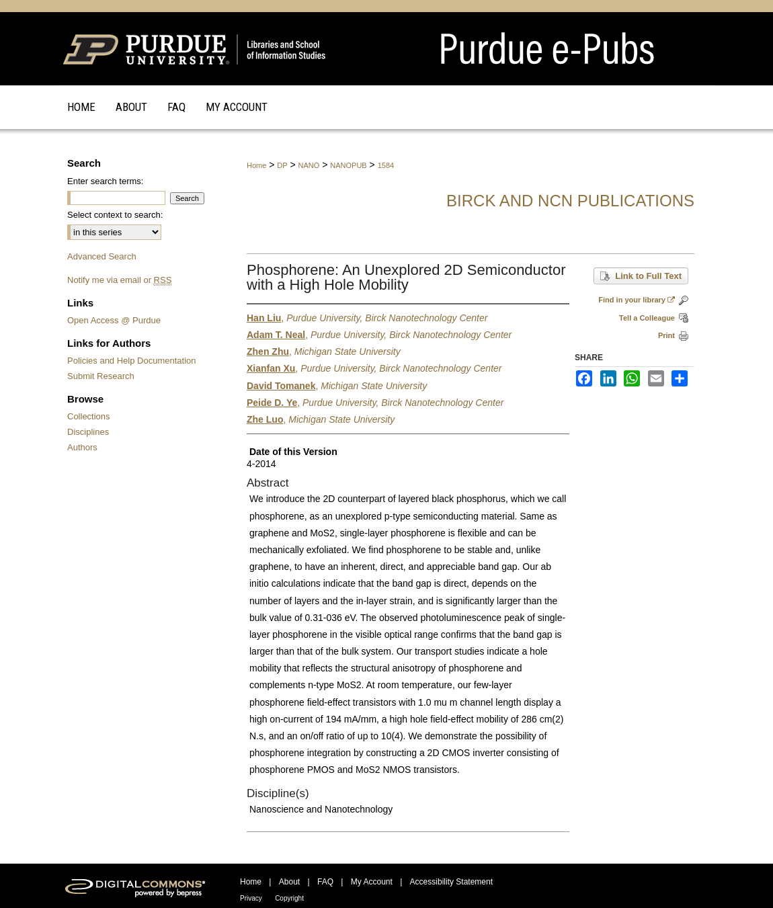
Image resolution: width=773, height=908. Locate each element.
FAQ (325, 881)
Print (666, 335)
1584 (386, 165)
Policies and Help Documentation (131, 361)
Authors (82, 447)
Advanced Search (101, 256)
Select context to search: (115, 215)
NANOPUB (348, 165)
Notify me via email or (119, 280)
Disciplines (88, 432)
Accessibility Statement (451, 881)
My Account (372, 881)
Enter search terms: (105, 181)
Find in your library (636, 300)
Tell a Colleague (647, 318)
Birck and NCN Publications (570, 201)
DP (282, 165)
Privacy (251, 898)
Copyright (289, 898)
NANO (309, 165)
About (289, 881)
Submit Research (100, 376)
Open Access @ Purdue (114, 320)
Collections (88, 416)
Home (256, 165)
